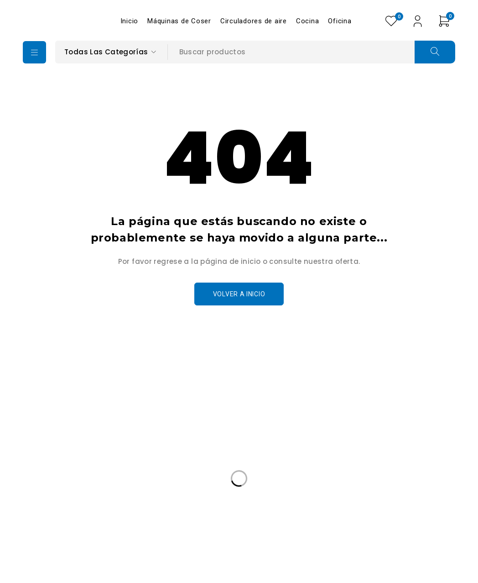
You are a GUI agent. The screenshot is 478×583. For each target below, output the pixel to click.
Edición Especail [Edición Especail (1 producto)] (59, 522)
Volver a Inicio (239, 294)
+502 (51, 464)
